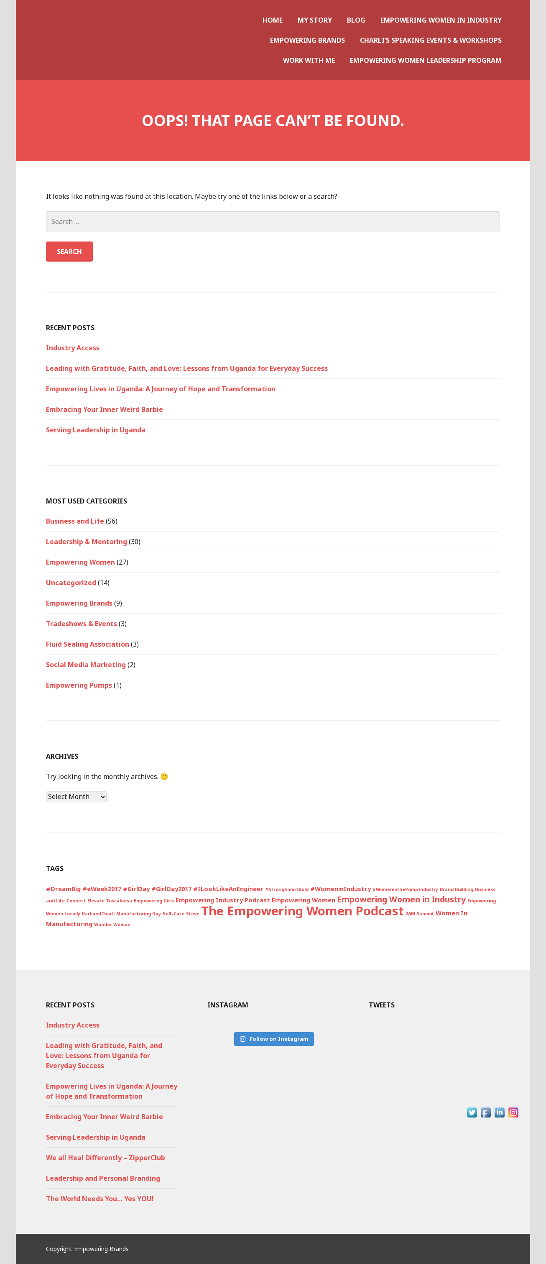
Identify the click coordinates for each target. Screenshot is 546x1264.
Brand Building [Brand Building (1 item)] (456, 889)
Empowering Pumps (79, 685)
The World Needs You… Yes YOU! (100, 1198)
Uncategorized (71, 582)
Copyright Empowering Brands (87, 1249)
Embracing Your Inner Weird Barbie (104, 409)
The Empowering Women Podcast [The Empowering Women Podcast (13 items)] (302, 910)
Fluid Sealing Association (87, 644)
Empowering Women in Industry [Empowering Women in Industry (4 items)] (401, 899)
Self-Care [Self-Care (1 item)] (173, 914)
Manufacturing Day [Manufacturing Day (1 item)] (138, 914)
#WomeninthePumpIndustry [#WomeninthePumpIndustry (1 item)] (405, 889)
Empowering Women (80, 562)
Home (273, 20)
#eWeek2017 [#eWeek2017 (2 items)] (101, 888)
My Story (315, 20)
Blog (356, 20)
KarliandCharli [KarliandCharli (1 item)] (98, 914)
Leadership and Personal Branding (103, 1178)
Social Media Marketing (86, 664)
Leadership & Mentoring (86, 541)
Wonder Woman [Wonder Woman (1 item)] (112, 924)
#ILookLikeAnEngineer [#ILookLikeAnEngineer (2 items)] (228, 888)
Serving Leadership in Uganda (95, 429)
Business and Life (75, 521)
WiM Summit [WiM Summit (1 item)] (420, 914)
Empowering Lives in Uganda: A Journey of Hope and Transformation (161, 388)
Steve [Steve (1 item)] (192, 914)
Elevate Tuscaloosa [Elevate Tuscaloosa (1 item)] (109, 901)
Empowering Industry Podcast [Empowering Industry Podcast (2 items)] (223, 900)
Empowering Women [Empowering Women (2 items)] (303, 900)
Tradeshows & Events (81, 623)
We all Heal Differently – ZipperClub (105, 1157)
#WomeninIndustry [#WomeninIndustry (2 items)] (340, 888)
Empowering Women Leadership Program (426, 60)
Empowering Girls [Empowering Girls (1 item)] (154, 901)
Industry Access (73, 347)
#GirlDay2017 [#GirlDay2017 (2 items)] (171, 888)
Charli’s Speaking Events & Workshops (431, 40)
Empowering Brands (307, 40)
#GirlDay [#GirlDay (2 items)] (136, 888)
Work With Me (309, 60)
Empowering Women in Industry (441, 20)
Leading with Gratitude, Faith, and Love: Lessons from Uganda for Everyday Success (187, 368)
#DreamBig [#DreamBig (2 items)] (63, 888)
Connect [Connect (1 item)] (76, 901)
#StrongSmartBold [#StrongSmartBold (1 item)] (287, 889)
